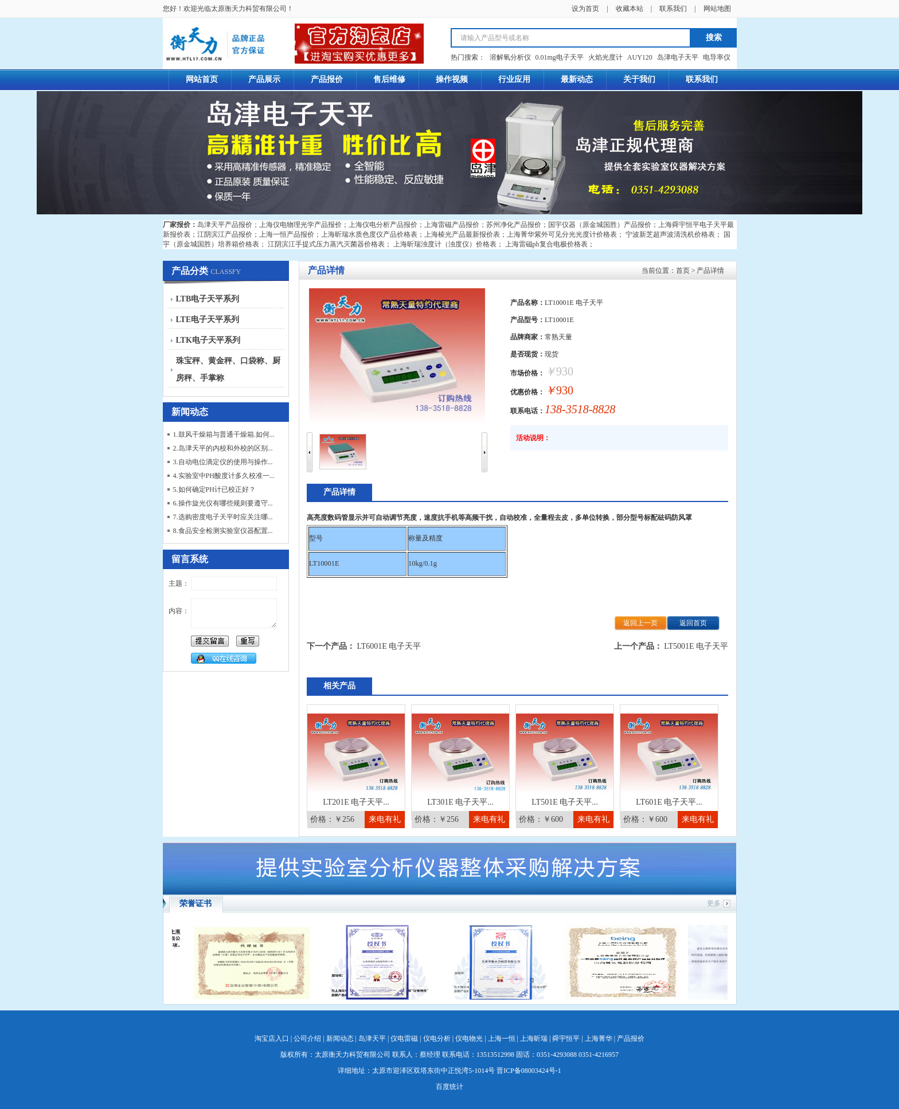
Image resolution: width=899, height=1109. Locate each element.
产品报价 (630, 1038)
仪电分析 (437, 1038)
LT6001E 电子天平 (389, 646)
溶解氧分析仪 (510, 57)
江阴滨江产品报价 (224, 234)
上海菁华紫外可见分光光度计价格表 (562, 234)
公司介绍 (307, 1038)
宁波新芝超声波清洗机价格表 (670, 234)
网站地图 (717, 9)
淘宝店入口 (272, 1038)
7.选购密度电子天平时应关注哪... (223, 517)
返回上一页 (640, 623)
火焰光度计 (605, 57)
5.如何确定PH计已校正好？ (214, 489)
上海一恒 (501, 1038)
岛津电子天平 (677, 57)
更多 (714, 903)
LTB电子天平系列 (208, 299)
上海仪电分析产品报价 (383, 225)
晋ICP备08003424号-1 (529, 1071)
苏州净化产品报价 (513, 225)
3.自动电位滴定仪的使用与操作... (223, 462)
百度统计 (449, 1087)
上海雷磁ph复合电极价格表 (546, 244)
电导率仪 (716, 57)
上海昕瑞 (534, 1038)
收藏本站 (629, 9)
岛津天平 (372, 1038)
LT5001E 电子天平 (696, 646)
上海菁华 (598, 1038)
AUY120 (639, 57)
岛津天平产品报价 (224, 225)
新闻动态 (340, 1038)
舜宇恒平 (566, 1038)
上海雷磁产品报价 (451, 225)
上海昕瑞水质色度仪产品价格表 (369, 234)
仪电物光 (469, 1038)
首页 (683, 271)
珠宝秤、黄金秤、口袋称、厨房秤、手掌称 (228, 369)
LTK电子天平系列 (208, 340)
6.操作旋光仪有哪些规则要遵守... (223, 503)
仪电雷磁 (404, 1038)
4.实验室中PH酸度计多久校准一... (224, 476)
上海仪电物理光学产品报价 (300, 225)
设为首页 (585, 9)
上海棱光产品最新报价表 (462, 234)
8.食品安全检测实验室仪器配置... (223, 531)
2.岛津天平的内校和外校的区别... (223, 448)
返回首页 (693, 623)
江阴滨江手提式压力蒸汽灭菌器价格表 (326, 244)
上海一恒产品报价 (286, 234)
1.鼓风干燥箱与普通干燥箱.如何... (224, 434)
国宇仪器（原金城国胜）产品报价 (599, 225)
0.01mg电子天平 (560, 57)
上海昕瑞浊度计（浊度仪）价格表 (445, 244)
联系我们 (673, 9)
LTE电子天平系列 (208, 319)
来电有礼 (385, 819)
